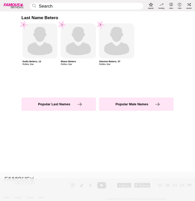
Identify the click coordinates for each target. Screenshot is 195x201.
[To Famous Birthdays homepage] (13, 6)
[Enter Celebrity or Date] (86, 6)
